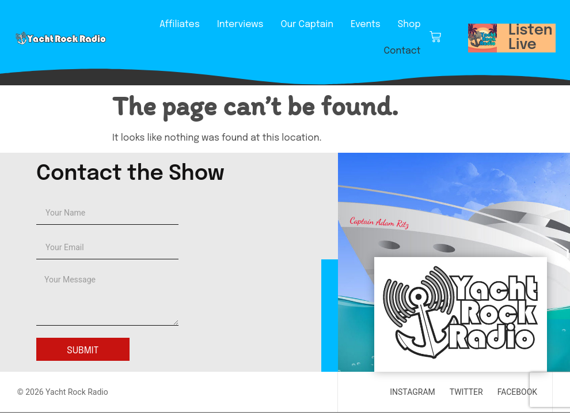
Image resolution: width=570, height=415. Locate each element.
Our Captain (306, 24)
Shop (409, 24)
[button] (482, 38)
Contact (401, 51)
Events (366, 24)
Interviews (240, 24)
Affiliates (179, 24)
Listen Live (530, 37)
